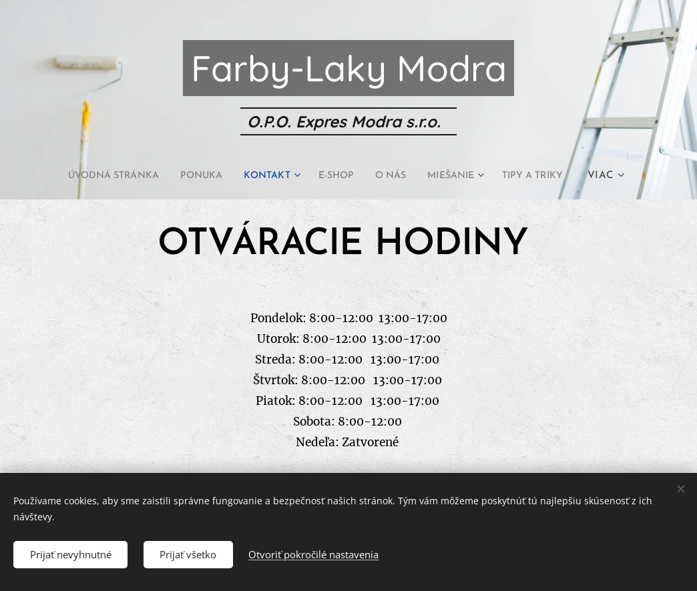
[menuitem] (98, 176)
